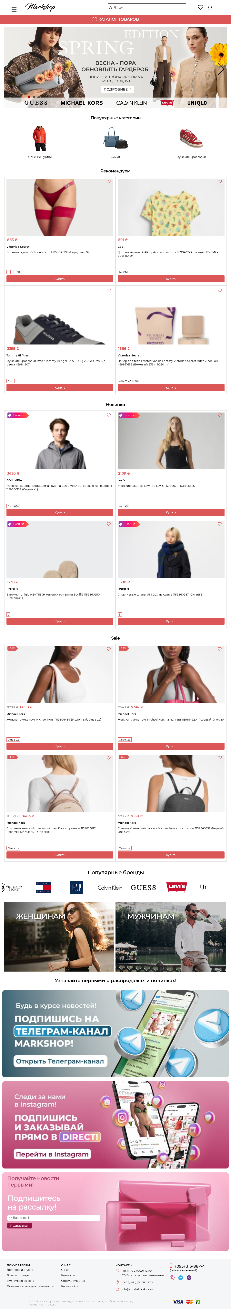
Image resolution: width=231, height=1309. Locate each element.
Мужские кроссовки (191, 157)
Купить (60, 279)
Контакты (68, 1275)
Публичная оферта (20, 1281)
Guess (26, 104)
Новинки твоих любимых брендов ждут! (115, 78)
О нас (65, 1270)
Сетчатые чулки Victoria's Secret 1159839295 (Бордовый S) (47, 252)
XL (19, 272)
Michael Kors (71, 104)
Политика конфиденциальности (30, 1286)
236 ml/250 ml (129, 381)
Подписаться (19, 1225)
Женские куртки (40, 157)
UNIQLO (204, 104)
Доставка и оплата (20, 1270)
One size (13, 739)
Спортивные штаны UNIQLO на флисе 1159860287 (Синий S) (161, 594)
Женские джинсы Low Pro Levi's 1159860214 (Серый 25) (157, 486)
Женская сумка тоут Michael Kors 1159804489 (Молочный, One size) (53, 719)
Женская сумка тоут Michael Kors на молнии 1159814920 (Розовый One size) (171, 719)
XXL (16, 506)
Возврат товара (18, 1275)
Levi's (160, 104)
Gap (79, 890)
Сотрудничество (73, 1281)
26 (126, 506)
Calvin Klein (115, 104)
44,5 (10, 381)
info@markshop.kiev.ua (138, 1289)
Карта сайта (69, 1286)
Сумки (115, 157)
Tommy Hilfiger (46, 890)
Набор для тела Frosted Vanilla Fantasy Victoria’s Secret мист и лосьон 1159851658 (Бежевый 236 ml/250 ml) (168, 362)
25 (120, 506)
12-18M (123, 272)
